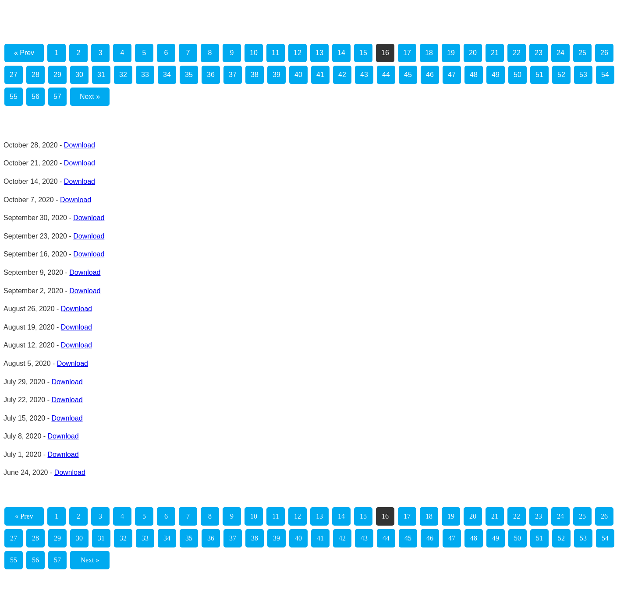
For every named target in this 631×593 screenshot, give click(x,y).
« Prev (24, 52)
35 (189, 74)
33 (145, 74)
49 (496, 74)
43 (364, 74)
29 (57, 74)
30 (79, 74)
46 (430, 74)
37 (233, 74)
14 (341, 52)
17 (407, 52)
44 (386, 74)
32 (123, 74)
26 (604, 52)
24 (560, 52)
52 (561, 74)
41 (320, 74)
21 (495, 52)
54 (605, 74)
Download (79, 145)
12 (297, 52)
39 (276, 74)
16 (385, 52)
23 (538, 52)
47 (452, 74)
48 (474, 74)
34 (167, 74)
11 (276, 52)
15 (363, 52)
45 (408, 74)
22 (517, 52)
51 (539, 74)
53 (583, 74)
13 (319, 52)
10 (254, 52)
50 (517, 74)
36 (211, 74)
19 (451, 52)
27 (14, 74)
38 (255, 74)
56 (35, 96)
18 (429, 52)
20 (473, 52)
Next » (90, 96)
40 (298, 74)
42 (342, 74)
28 (35, 74)
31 (101, 74)
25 (582, 52)
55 (14, 96)
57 (57, 96)
